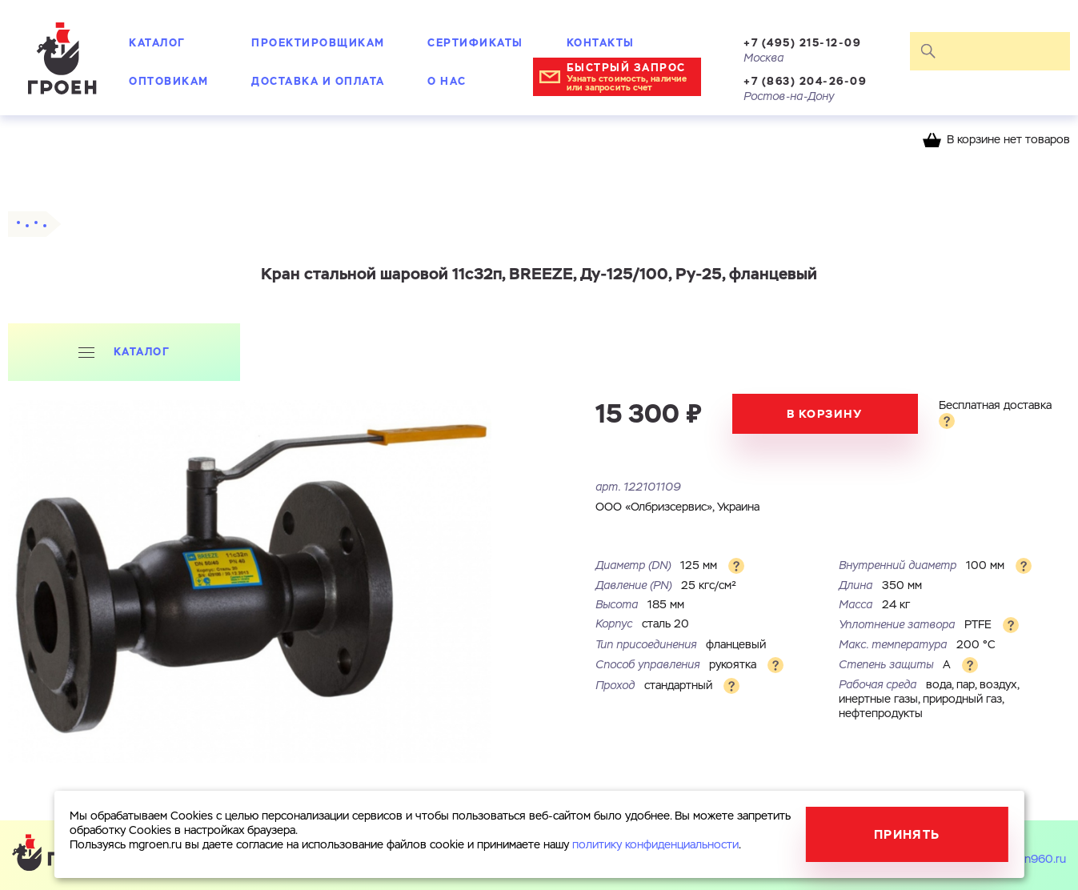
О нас (447, 81)
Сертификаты (475, 43)
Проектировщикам (318, 43)
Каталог (157, 43)
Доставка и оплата (318, 81)
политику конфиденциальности (655, 845)
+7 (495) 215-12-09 (802, 43)
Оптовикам (169, 81)
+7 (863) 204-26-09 (805, 81)
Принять (907, 834)
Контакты (601, 43)
